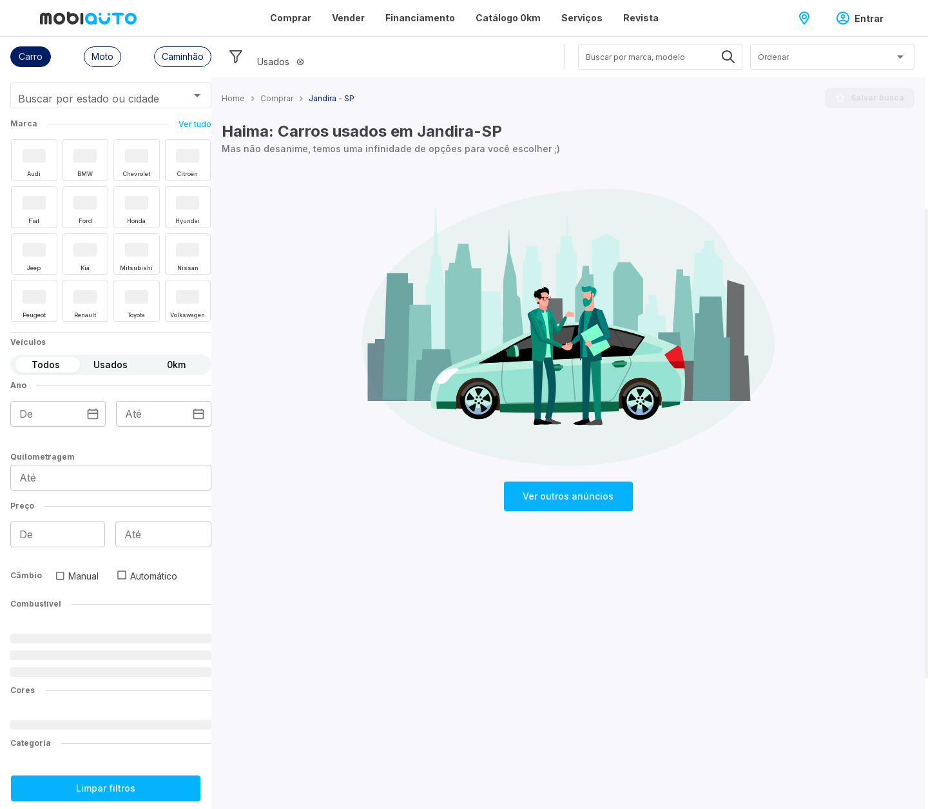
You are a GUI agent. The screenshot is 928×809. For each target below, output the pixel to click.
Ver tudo (195, 124)
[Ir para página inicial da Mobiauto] (88, 18)
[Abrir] (197, 95)
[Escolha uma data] (92, 413)
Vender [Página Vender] (348, 17)
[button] (30, 56)
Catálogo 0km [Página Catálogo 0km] (508, 17)
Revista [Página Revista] (641, 17)
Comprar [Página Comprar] (290, 17)
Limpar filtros (105, 788)
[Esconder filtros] (236, 57)
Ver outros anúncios (568, 496)
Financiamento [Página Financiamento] (420, 17)
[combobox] (95, 99)
